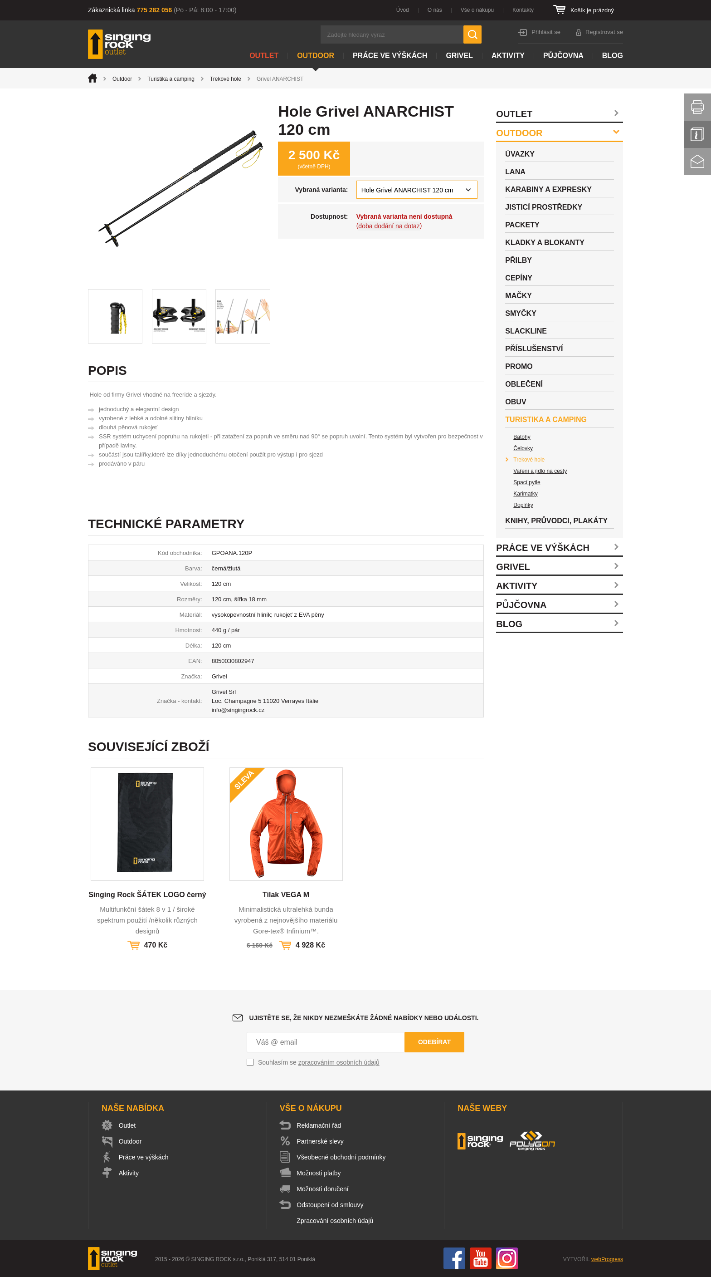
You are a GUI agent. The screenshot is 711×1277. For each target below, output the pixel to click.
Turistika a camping (171, 79)
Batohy (521, 437)
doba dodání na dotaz (388, 226)
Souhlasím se (319, 1062)
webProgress (607, 1259)
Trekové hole (225, 79)
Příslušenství (534, 349)
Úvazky (520, 154)
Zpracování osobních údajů (335, 1220)
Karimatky (525, 494)
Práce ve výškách (390, 55)
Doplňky (523, 505)
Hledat (472, 34)
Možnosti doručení (323, 1189)
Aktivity (508, 55)
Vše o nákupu (477, 10)
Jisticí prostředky (543, 207)
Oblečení (524, 384)
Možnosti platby (319, 1173)
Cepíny (518, 278)
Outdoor (315, 55)
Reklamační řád (319, 1125)
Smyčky (520, 313)
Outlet (263, 55)
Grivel (459, 55)
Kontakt (697, 161)
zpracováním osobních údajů (339, 1062)
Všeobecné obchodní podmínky (341, 1157)
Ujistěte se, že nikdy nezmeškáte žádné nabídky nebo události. (364, 1018)
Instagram (507, 1258)
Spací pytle (526, 482)
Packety (522, 225)
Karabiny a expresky (548, 189)
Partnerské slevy (320, 1141)
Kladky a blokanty (544, 242)
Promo (518, 366)
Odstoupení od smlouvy (330, 1204)
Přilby (518, 260)
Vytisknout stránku (697, 107)
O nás (435, 10)
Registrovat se (604, 32)
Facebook (454, 1258)
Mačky (518, 296)
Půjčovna (563, 55)
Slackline (526, 331)
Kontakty (523, 10)
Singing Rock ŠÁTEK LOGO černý (147, 895)
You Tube (481, 1258)
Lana (515, 172)
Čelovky (523, 448)
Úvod (402, 10)
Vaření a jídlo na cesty (540, 471)
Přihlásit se (545, 32)
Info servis (697, 134)
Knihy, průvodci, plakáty (556, 521)
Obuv (515, 402)
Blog (612, 55)
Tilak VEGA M (286, 895)
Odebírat (434, 1042)
